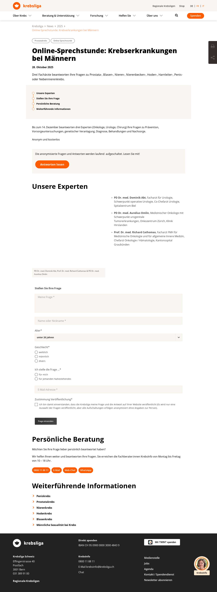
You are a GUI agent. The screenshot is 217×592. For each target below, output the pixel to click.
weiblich (43, 320)
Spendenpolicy (123, 578)
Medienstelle (152, 526)
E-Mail (56, 439)
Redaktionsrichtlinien (151, 578)
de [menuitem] (191, 6)
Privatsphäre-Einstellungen (29, 578)
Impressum (58, 578)
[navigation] (108, 15)
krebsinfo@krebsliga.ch (100, 535)
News (50, 26)
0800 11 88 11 (41, 439)
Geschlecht (42, 316)
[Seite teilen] (212, 58)
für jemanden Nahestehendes (55, 347)
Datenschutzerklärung (84, 578)
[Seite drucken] (212, 47)
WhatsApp (85, 439)
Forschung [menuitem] (96, 15)
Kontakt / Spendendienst (159, 543)
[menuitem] (23, 15)
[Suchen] (175, 15)
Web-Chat (70, 439)
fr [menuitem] (197, 6)
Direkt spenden (87, 509)
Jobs (146, 532)
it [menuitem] (203, 6)
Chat (81, 541)
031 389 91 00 (21, 542)
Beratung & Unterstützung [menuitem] (58, 15)
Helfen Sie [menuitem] (125, 15)
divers (42, 329)
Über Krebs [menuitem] (20, 15)
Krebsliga (37, 26)
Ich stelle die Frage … (48, 338)
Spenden (195, 15)
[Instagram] (181, 565)
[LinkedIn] (192, 565)
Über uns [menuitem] (152, 15)
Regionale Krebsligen (164, 6)
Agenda (148, 537)
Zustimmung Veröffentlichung (53, 368)
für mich (43, 343)
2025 (60, 26)
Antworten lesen (52, 164)
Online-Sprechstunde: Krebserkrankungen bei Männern (104, 54)
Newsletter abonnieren (158, 549)
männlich (44, 325)
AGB (106, 578)
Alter (38, 299)
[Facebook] (171, 565)
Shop (182, 6)
